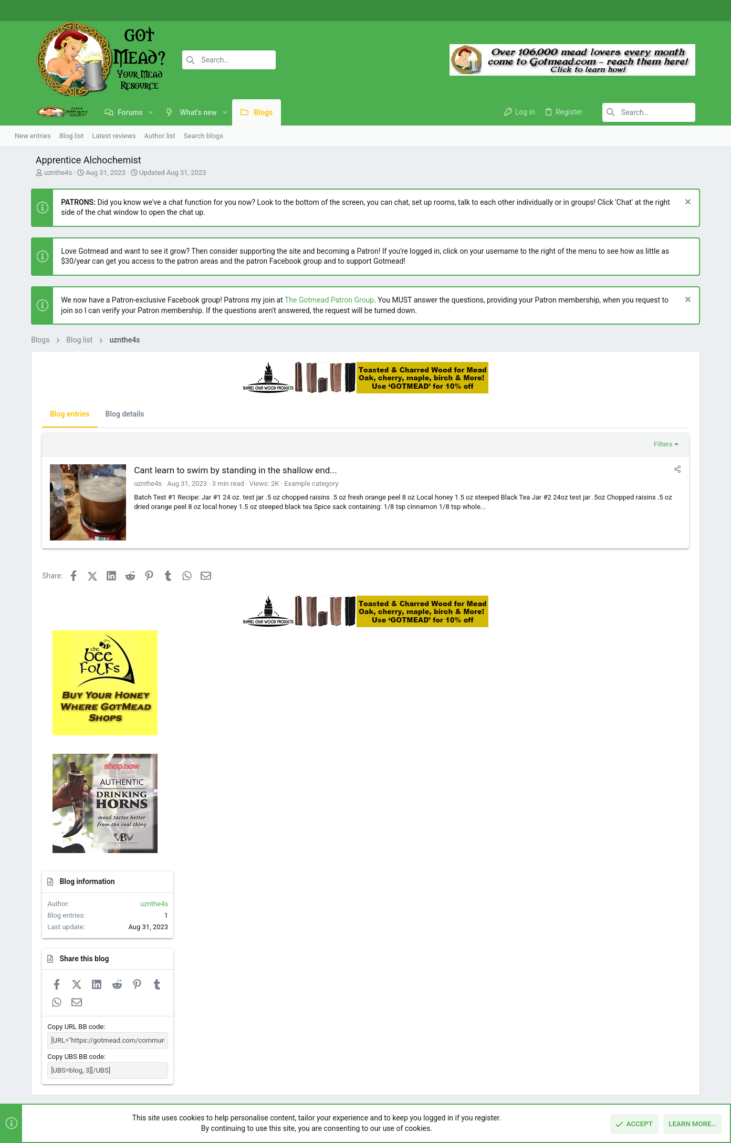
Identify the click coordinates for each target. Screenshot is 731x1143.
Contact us (269, 1034)
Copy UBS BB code (611, 828)
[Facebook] (676, 11)
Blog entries (49, 414)
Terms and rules (572, 1084)
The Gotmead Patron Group (308, 300)
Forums (264, 1013)
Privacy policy (624, 1084)
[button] (126, 112)
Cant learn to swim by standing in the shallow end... (215, 470)
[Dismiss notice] (707, 203)
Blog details (104, 414)
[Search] (197, 59)
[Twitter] (707, 11)
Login (502, 993)
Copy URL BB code (611, 798)
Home (262, 993)
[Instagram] (691, 11)
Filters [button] (541, 444)
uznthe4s (33, 172)
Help (658, 1084)
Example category (291, 483)
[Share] (556, 469)
